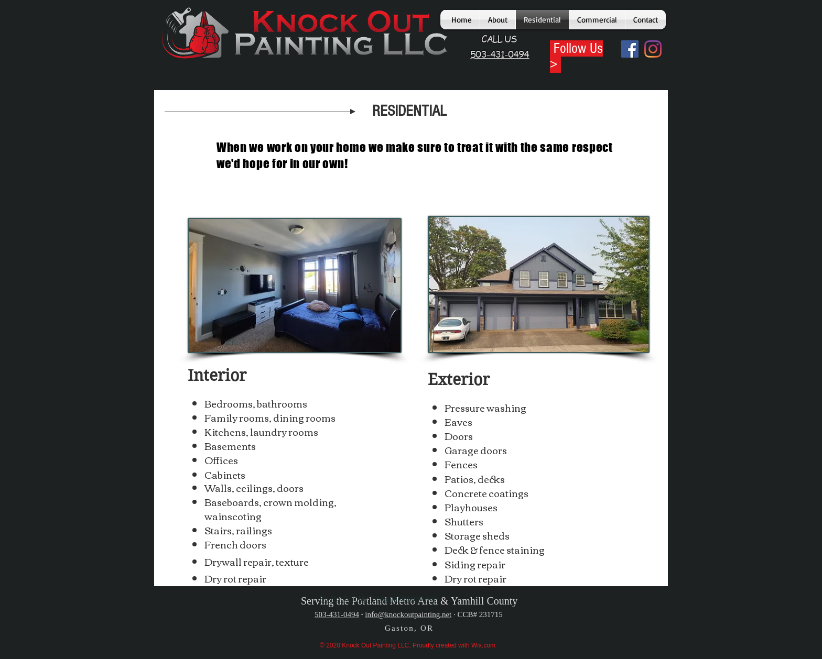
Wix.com (483, 645)
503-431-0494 (337, 614)
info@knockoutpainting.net (408, 614)
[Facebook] (630, 49)
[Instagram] (653, 49)
